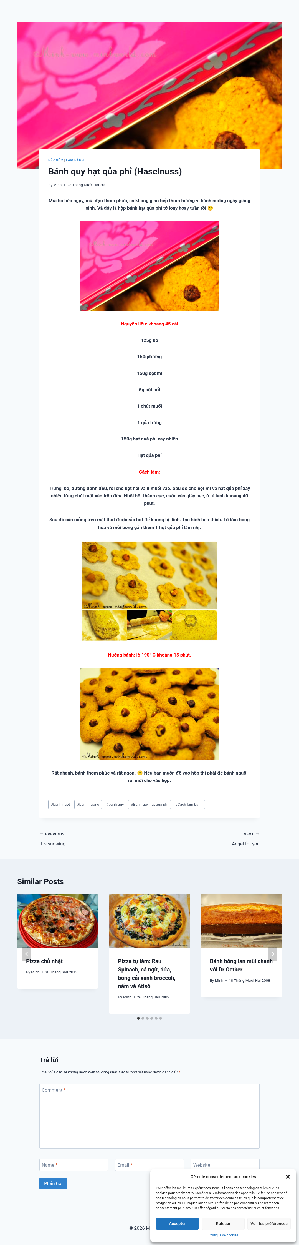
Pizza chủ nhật (44, 961)
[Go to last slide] (26, 954)
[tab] (138, 1018)
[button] (288, 1176)
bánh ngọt (60, 804)
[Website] (225, 1165)
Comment (54, 1090)
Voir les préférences (269, 1223)
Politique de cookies (223, 1235)
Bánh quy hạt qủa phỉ (149, 804)
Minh (57, 184)
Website (201, 1165)
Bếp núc (55, 160)
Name (50, 1165)
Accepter (177, 1223)
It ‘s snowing (92, 838)
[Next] (272, 954)
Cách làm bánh (189, 804)
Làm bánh (75, 160)
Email (125, 1165)
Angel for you (207, 838)
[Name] (73, 1165)
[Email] (149, 1165)
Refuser (223, 1223)
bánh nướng (88, 804)
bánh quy (115, 804)
